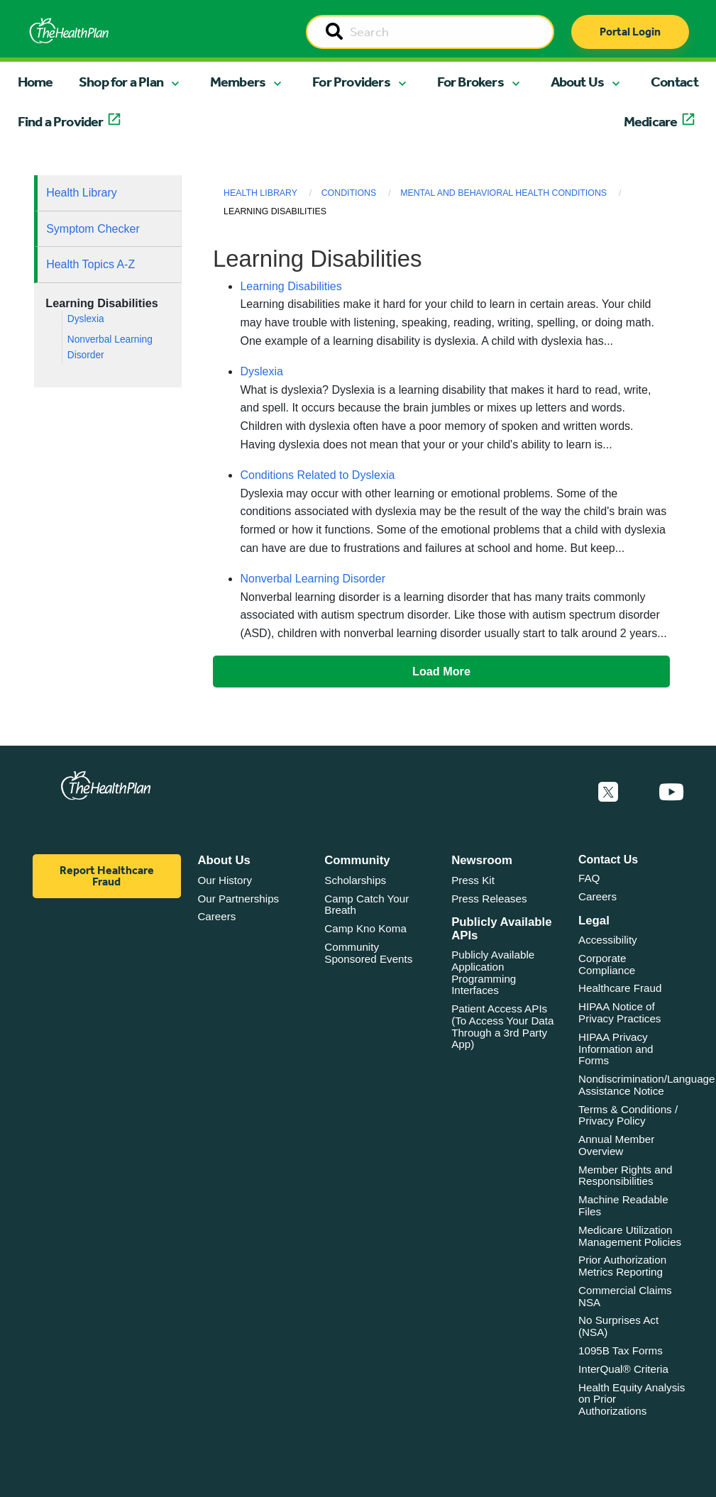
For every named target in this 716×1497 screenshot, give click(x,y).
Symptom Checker (93, 229)
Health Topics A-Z (90, 264)
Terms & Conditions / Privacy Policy (628, 1115)
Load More (441, 671)
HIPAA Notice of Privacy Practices (619, 1012)
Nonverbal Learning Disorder (312, 579)
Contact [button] (674, 81)
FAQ (589, 878)
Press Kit (473, 880)
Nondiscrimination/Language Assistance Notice (646, 1085)
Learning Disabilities (290, 286)
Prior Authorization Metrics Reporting (622, 1266)
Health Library (81, 193)
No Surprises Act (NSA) (618, 1326)
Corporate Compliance (606, 964)
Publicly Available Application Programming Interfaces (492, 972)
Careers (216, 916)
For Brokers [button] (470, 81)
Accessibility (607, 940)
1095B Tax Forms (620, 1350)
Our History (224, 880)
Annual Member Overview (616, 1145)
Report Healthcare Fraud (107, 875)
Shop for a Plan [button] (121, 81)
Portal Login (630, 31)
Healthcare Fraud (619, 988)
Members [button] (237, 81)
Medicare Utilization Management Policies (629, 1236)
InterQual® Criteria (623, 1369)
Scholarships (355, 880)
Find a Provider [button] (61, 121)
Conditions (349, 193)
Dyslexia (85, 319)
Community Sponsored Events (368, 953)
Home (35, 81)
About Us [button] (578, 81)
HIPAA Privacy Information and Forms (616, 1048)
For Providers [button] (351, 81)
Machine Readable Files (623, 1205)
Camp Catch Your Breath (366, 905)
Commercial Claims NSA (625, 1296)
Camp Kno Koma (365, 928)
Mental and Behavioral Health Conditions (503, 193)
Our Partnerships (238, 899)
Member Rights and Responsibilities (625, 1176)
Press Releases (489, 899)
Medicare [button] (651, 121)
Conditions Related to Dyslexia (317, 475)
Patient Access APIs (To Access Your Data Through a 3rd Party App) (502, 1026)
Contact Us (608, 860)
